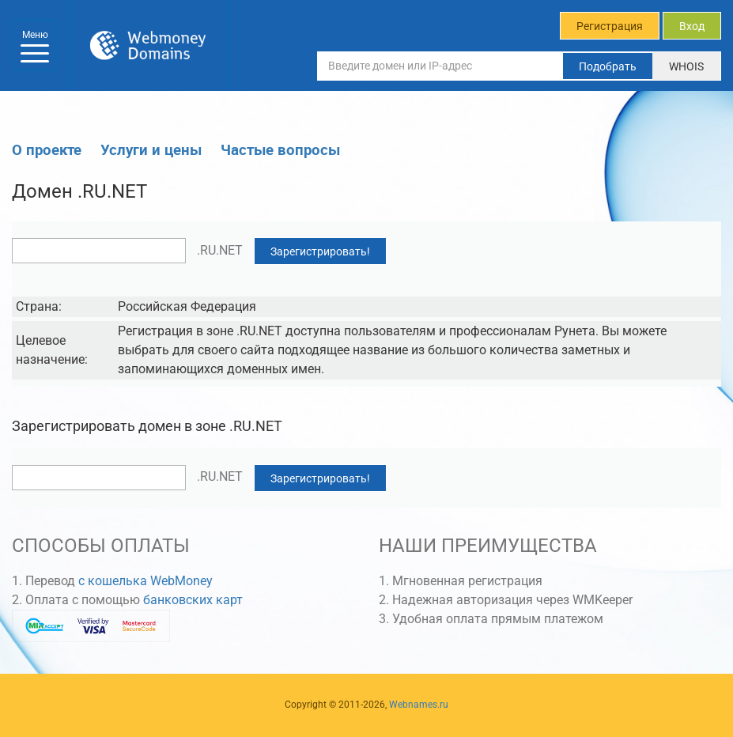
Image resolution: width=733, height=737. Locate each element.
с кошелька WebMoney (145, 580)
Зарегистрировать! (320, 251)
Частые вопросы (280, 149)
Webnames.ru (418, 704)
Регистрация (609, 26)
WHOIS (686, 66)
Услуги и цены (151, 149)
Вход (692, 26)
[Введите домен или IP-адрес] (440, 65)
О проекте (46, 149)
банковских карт (193, 599)
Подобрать (608, 66)
